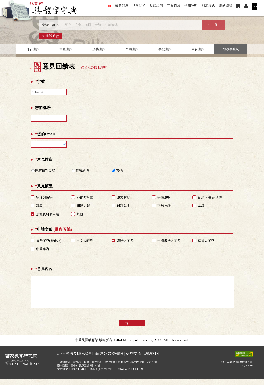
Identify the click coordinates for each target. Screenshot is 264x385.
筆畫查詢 (66, 49)
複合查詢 (198, 49)
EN (255, 5)
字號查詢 (165, 49)
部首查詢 (33, 49)
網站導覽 (225, 5)
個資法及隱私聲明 (94, 67)
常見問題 (139, 5)
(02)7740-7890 (78, 375)
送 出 (132, 329)
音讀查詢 (132, 49)
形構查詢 (99, 49)
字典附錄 (173, 5)
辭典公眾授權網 (109, 360)
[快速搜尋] (130, 25)
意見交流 (133, 360)
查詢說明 (50, 36)
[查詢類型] (49, 25)
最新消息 (121, 5)
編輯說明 (156, 5)
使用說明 (191, 5)
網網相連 (152, 360)
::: (109, 5)
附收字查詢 (231, 49)
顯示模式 (208, 5)
